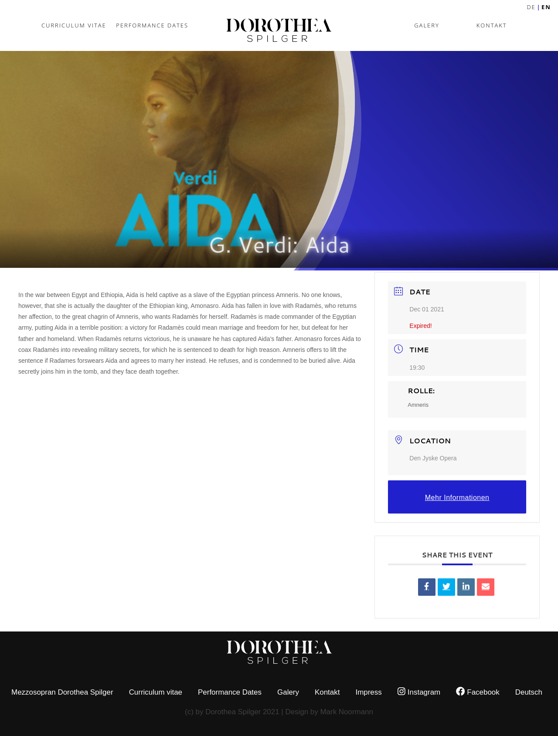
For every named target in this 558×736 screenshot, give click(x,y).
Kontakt (491, 25)
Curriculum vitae (73, 25)
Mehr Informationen (457, 497)
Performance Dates (152, 25)
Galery (426, 25)
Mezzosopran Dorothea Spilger (62, 692)
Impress (368, 692)
